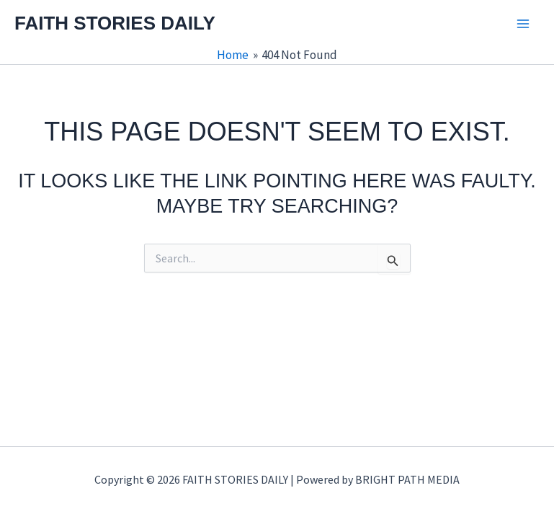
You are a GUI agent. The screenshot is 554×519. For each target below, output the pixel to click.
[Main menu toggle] (523, 23)
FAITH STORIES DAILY (114, 23)
